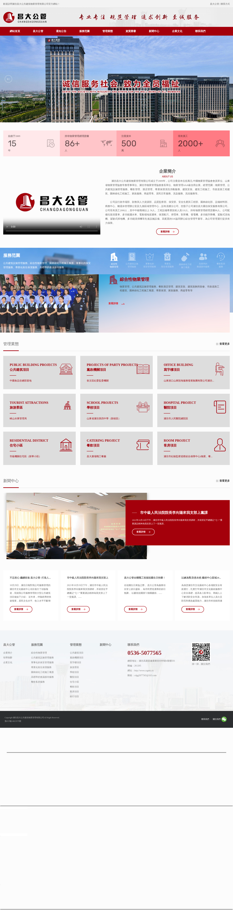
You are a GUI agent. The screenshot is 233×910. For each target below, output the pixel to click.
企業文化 (177, 31)
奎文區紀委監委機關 (98, 381)
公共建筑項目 (76, 653)
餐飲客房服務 (38, 682)
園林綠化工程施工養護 (42, 672)
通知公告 (61, 31)
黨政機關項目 (76, 657)
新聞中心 (154, 31)
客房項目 (74, 691)
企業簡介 (7, 653)
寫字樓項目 (75, 662)
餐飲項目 (74, 687)
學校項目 (74, 672)
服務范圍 (84, 31)
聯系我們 (200, 31)
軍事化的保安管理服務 (42, 662)
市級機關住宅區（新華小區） (25, 456)
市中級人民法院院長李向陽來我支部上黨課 (174, 513)
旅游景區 (74, 667)
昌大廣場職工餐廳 (96, 456)
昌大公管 (38, 31)
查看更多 (224, 343)
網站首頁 (15, 31)
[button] (8, 79)
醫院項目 (74, 677)
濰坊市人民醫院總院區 (176, 418)
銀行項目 (74, 696)
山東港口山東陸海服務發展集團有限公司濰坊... (189, 381)
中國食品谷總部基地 (21, 381)
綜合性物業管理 (39, 653)
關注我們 (220, 718)
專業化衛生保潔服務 (41, 667)
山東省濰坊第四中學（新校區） (104, 418)
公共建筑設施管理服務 (42, 657)
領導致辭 (7, 657)
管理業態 (107, 31)
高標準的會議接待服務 (42, 677)
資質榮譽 (131, 31)
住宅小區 (74, 682)
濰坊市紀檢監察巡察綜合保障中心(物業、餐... (188, 456)
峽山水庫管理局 (18, 418)
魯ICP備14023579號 (13, 721)
